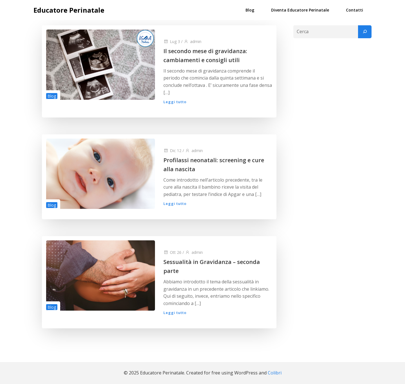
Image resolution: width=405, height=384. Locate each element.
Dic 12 (172, 150)
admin (192, 41)
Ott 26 (172, 252)
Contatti (354, 10)
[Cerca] (365, 31)
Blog (250, 10)
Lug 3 (171, 41)
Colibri (275, 373)
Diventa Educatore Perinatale (300, 10)
